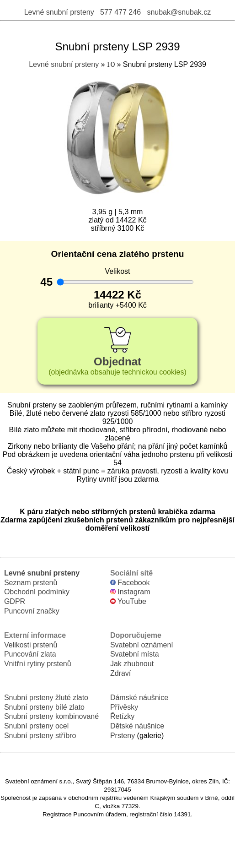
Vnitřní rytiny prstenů (37, 664)
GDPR (14, 601)
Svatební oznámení (141, 645)
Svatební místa (134, 654)
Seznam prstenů (31, 583)
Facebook (130, 583)
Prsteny (122, 735)
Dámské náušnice (139, 697)
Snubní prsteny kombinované (51, 716)
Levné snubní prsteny (59, 12)
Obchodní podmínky (36, 592)
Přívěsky (124, 707)
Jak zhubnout (132, 664)
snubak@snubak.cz (179, 12)
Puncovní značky (31, 611)
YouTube (128, 601)
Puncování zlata (30, 654)
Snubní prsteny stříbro (40, 735)
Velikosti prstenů (31, 645)
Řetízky (122, 716)
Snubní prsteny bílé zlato (44, 707)
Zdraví (120, 673)
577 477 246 (120, 12)
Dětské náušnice (137, 726)
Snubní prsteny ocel (36, 726)
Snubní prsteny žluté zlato (46, 697)
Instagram (130, 592)
